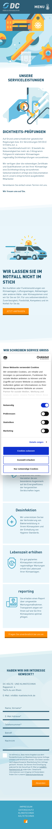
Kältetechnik (26, 815)
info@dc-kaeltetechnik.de (23, 695)
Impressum (26, 806)
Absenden (40, 782)
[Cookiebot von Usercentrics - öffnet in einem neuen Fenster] (37, 358)
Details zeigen (36, 442)
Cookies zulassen (26, 451)
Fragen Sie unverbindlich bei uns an (26, 634)
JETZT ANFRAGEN (16, 311)
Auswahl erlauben (26, 460)
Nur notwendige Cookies (26, 469)
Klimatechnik (26, 812)
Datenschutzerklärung (34, 774)
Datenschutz (26, 809)
